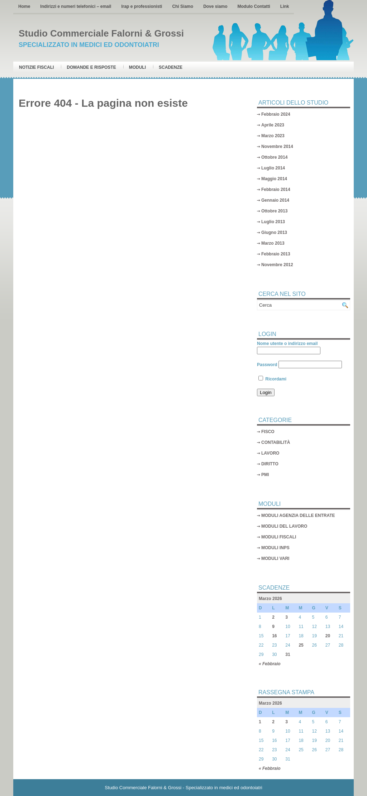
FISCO (268, 431)
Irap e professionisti (141, 6)
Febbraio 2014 (275, 189)
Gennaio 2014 (275, 200)
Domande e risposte (91, 67)
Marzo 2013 (273, 243)
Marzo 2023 (273, 135)
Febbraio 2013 (275, 253)
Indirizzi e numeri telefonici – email (75, 6)
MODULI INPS (275, 547)
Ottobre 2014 (274, 157)
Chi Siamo (182, 6)
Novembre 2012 (277, 264)
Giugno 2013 (274, 232)
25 (301, 645)
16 (274, 635)
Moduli (137, 67)
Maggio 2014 (274, 178)
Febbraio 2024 (275, 114)
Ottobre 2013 (274, 211)
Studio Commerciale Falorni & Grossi (101, 33)
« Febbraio (270, 663)
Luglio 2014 (273, 168)
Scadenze (170, 67)
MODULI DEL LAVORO (284, 526)
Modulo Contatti (253, 6)
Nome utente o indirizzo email (287, 343)
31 (287, 654)
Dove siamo (215, 6)
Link (284, 6)
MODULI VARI (275, 558)
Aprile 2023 (272, 125)
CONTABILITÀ (275, 442)
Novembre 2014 (277, 146)
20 (327, 635)
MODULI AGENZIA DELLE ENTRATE (298, 515)
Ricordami (272, 379)
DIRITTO (269, 463)
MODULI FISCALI (278, 537)
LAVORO (270, 453)
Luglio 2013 (273, 221)
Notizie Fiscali (36, 67)
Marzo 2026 (270, 598)
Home (24, 6)
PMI (265, 474)
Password (267, 364)
